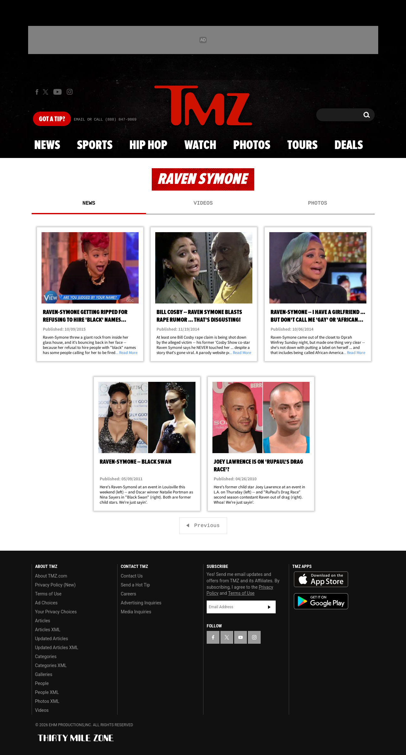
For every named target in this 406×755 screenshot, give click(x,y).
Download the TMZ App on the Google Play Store (321, 601)
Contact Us (132, 575)
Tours (302, 145)
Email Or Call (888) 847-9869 (105, 119)
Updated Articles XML (56, 647)
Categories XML (51, 665)
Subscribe (269, 607)
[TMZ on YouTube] (240, 637)
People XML (47, 692)
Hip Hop (148, 145)
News (47, 145)
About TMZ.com (51, 575)
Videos (203, 203)
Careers (128, 593)
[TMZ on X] (46, 91)
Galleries (43, 674)
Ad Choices (46, 602)
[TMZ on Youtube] (57, 92)
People (42, 683)
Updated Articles (51, 638)
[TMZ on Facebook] (37, 91)
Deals (348, 145)
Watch (200, 145)
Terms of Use (48, 593)
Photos (251, 145)
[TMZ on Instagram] (69, 91)
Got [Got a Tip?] (52, 119)
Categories (46, 656)
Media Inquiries (136, 611)
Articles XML (48, 629)
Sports (94, 145)
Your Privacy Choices (56, 611)
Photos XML (47, 701)
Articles (42, 620)
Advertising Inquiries (141, 602)
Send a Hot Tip (135, 584)
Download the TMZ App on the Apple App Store (321, 579)
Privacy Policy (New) (55, 584)
